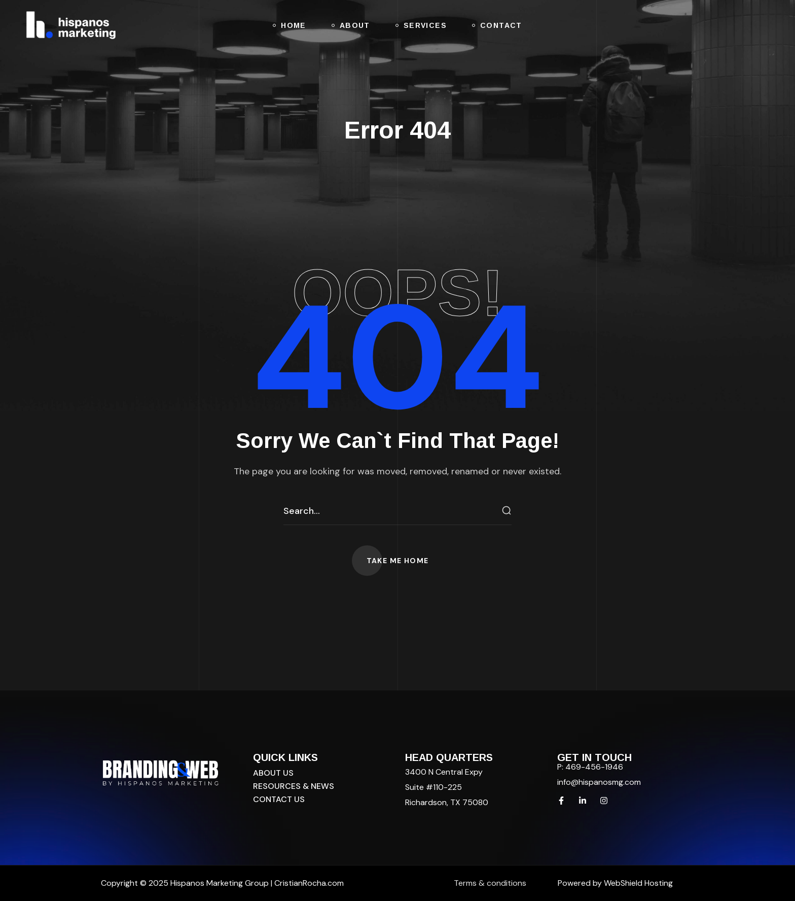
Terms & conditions (490, 883)
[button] (398, 560)
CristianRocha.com (309, 883)
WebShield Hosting (638, 883)
